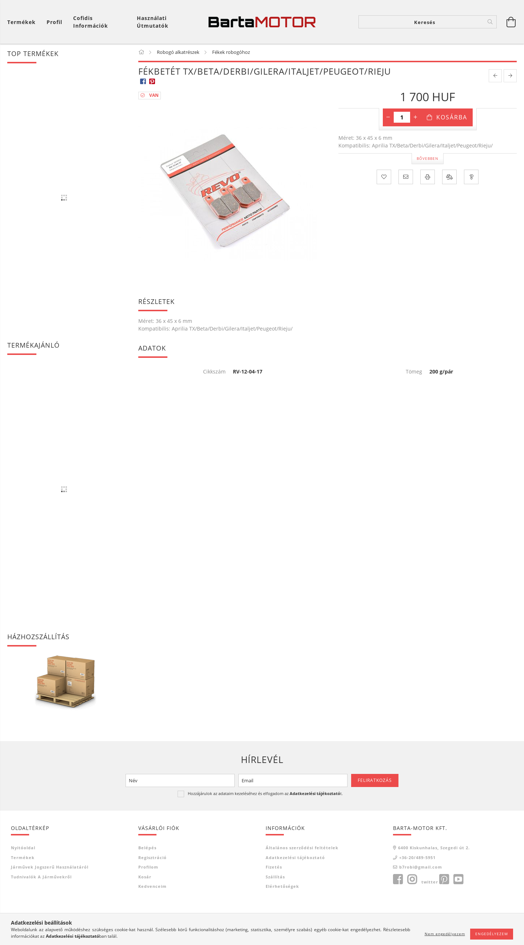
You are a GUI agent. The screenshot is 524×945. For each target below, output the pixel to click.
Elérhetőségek (282, 887)
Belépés (147, 848)
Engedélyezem (491, 933)
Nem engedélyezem (445, 933)
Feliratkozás (375, 781)
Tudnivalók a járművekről (41, 877)
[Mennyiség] (402, 117)
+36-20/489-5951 (417, 858)
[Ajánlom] (405, 177)
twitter (429, 882)
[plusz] (415, 117)
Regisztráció (152, 858)
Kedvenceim (152, 887)
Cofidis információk (90, 22)
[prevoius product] (495, 76)
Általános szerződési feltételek (302, 848)
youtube (458, 879)
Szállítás (275, 877)
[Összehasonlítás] (449, 177)
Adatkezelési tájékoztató (295, 858)
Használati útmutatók (152, 22)
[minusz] (388, 117)
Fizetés (274, 867)
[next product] (510, 76)
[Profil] (54, 22)
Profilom (148, 867)
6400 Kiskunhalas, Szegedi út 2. (434, 848)
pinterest (444, 879)
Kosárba (451, 118)
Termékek (23, 858)
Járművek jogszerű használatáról (49, 867)
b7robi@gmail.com (420, 867)
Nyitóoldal (23, 848)
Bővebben (427, 158)
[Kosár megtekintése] (23, 22)
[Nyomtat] (427, 177)
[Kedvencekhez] (384, 177)
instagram (412, 879)
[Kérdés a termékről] (471, 177)
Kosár (144, 877)
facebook (397, 879)
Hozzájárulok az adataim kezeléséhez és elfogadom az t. (265, 793)
